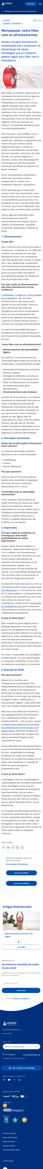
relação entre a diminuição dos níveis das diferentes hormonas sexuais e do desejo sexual (20, 727)
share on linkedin (8, 847)
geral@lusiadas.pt (33, 1055)
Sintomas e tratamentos (12, 24)
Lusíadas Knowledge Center (11, 1030)
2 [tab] (20, 941)
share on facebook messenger (22, 847)
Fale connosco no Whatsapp (23, 1068)
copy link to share (13, 847)
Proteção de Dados (9, 1146)
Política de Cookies (9, 1142)
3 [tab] (22, 941)
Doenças (6, 20)
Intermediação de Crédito (11, 1150)
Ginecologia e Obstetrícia (17, 864)
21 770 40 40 (10, 1055)
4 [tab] (24, 941)
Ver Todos (21, 947)
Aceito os (17, 998)
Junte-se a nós (7, 1033)
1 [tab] (18, 941)
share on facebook (4, 847)
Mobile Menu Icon (40, 4)
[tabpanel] (21, 925)
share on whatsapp (17, 847)
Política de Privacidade (10, 1137)
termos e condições (21, 998)
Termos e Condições (9, 1133)
